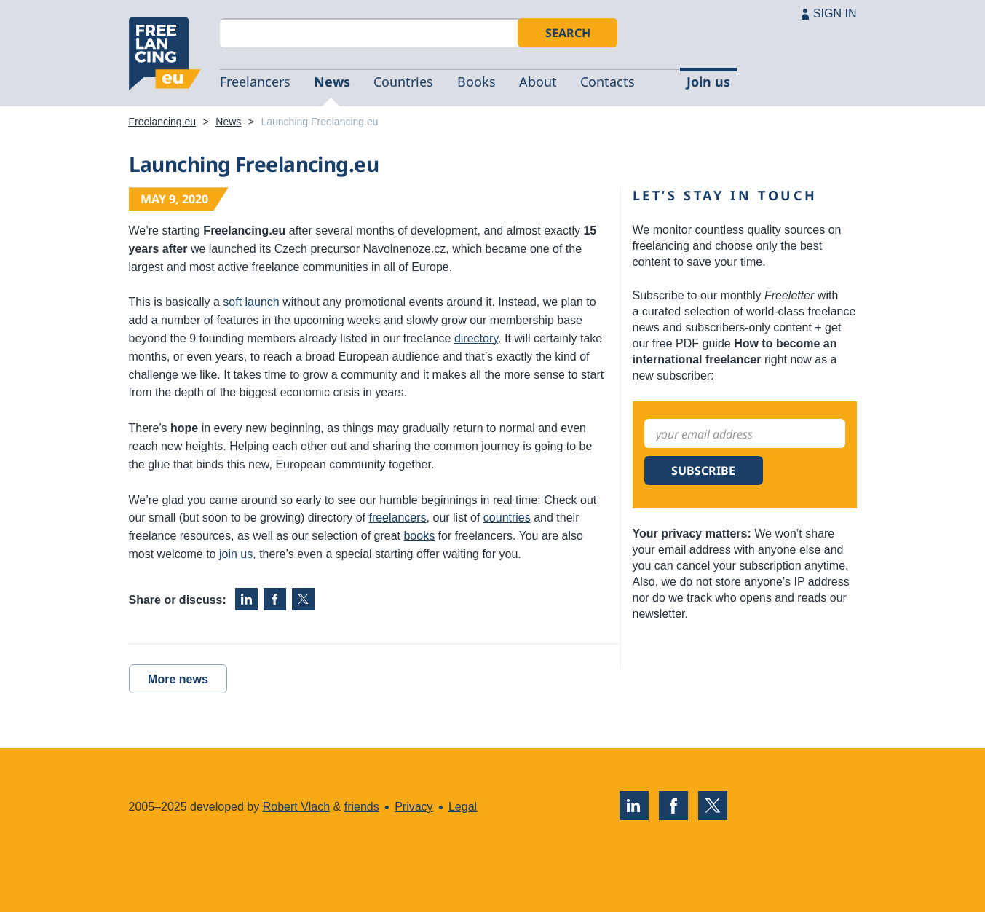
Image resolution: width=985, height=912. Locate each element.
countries (507, 517)
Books (476, 81)
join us (236, 554)
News (332, 81)
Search (567, 33)
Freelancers (255, 81)
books (419, 536)
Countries (403, 81)
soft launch (251, 302)
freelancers (397, 517)
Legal (462, 807)
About (538, 81)
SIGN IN (835, 13)
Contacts (607, 81)
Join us (708, 81)
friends (361, 807)
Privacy (413, 807)
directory (476, 338)
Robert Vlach (297, 807)
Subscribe (703, 471)
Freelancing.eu (165, 53)
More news (178, 679)
